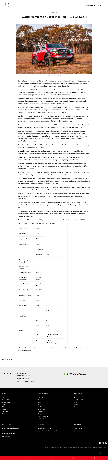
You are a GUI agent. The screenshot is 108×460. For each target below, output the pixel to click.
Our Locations (78, 428)
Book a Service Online (44, 428)
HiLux (75, 397)
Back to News (7, 359)
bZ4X (39, 407)
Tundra (76, 404)
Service (41, 425)
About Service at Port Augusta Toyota (49, 431)
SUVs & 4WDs (43, 394)
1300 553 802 (25, 378)
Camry (4, 404)
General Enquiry (78, 431)
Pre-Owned (6, 425)
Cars (4, 394)
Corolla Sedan (6, 402)
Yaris (3, 397)
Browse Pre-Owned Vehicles (10, 428)
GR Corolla (5, 411)
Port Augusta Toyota (90, 5)
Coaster (76, 407)
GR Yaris (4, 414)
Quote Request (6, 436)
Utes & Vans (78, 394)
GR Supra (4, 409)
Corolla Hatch (6, 400)
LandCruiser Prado (43, 416)
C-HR (39, 402)
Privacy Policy (87, 447)
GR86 (3, 407)
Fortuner (40, 411)
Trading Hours (28, 381)
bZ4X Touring (42, 409)
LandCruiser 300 (43, 419)
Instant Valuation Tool (8, 433)
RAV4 (39, 404)
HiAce (75, 402)
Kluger (40, 414)
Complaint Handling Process (99, 447)
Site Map (80, 447)
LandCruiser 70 (78, 400)
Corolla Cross (42, 400)
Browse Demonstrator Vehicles (11, 431)
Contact (77, 425)
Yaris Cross (41, 397)
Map (18, 381)
